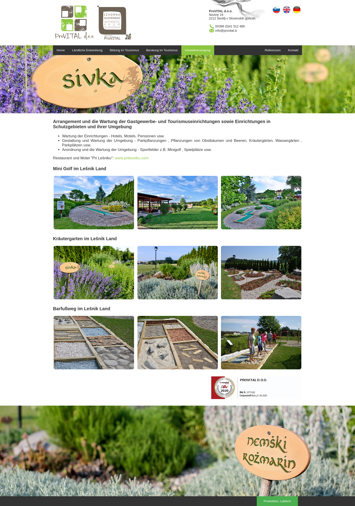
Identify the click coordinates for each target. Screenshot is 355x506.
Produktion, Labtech (277, 501)
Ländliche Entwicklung (87, 50)
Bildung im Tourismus (124, 50)
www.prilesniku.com (132, 158)
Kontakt (293, 50)
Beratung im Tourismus (162, 50)
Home (61, 50)
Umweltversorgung (198, 50)
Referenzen (273, 50)
